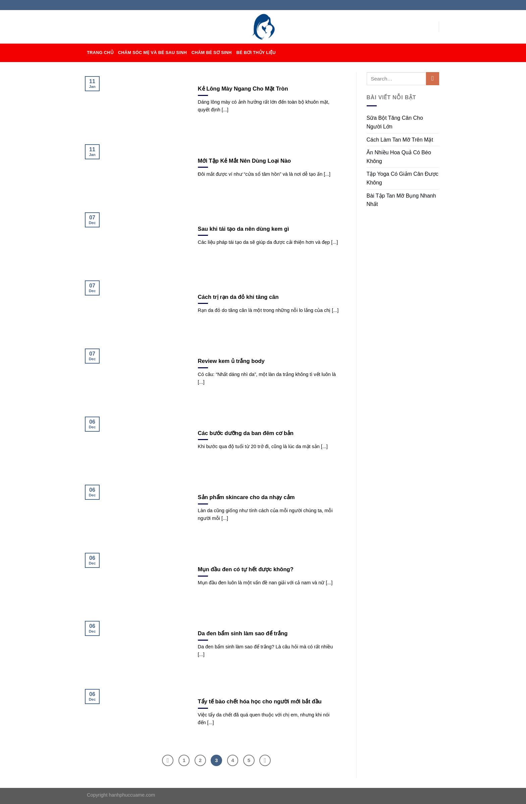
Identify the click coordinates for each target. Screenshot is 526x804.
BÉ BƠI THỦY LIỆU (256, 52)
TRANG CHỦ (100, 52)
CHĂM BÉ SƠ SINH (212, 52)
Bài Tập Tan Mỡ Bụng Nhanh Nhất (401, 200)
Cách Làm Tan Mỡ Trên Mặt (400, 140)
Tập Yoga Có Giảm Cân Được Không (402, 178)
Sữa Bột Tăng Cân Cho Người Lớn (395, 122)
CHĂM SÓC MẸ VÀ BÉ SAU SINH (152, 52)
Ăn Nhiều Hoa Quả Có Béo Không (399, 157)
